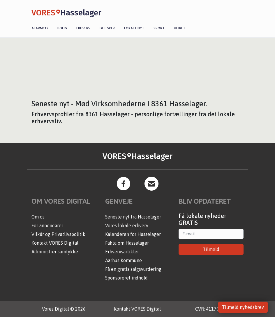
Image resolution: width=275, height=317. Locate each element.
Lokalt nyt (134, 28)
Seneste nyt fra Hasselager (133, 216)
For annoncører (47, 225)
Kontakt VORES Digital (54, 243)
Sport (159, 28)
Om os (38, 216)
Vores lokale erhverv (126, 225)
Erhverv (83, 28)
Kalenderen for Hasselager (133, 234)
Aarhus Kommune (123, 260)
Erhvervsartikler (122, 251)
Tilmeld (211, 249)
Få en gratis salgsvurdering (133, 269)
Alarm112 (39, 28)
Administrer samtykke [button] (54, 251)
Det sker (107, 28)
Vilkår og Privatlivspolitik (58, 234)
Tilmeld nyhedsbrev (243, 307)
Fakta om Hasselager (127, 243)
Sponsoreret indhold (126, 277)
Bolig (62, 28)
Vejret (179, 28)
